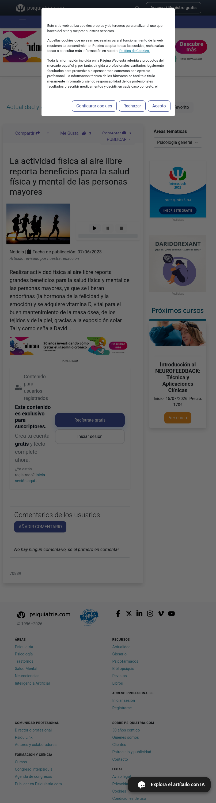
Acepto (159, 105)
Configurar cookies (94, 105)
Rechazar (132, 105)
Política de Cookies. (134, 51)
